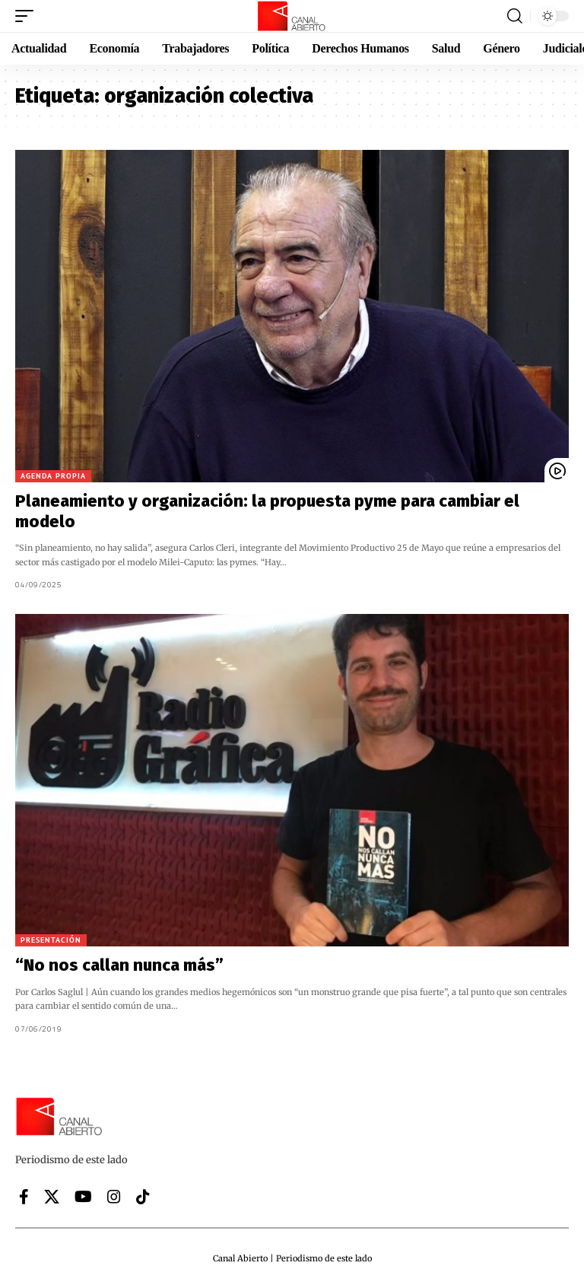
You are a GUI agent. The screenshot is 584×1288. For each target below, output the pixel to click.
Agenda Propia (53, 476)
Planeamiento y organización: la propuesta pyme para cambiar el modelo (267, 511)
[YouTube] (83, 1197)
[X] (51, 1197)
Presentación (51, 940)
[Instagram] (114, 1197)
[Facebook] (24, 1197)
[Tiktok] (143, 1197)
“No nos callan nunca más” (119, 965)
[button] (28, 16)
